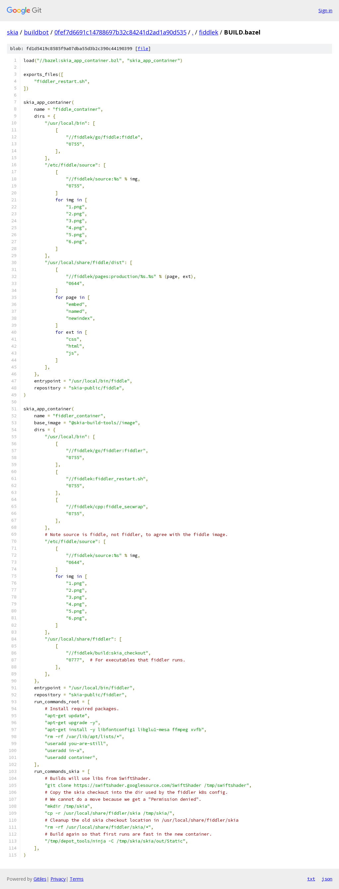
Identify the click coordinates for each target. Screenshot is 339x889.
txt (311, 879)
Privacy (58, 879)
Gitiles (40, 879)
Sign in (325, 10)
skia (12, 32)
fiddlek (208, 32)
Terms (77, 879)
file (143, 48)
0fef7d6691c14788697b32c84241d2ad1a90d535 (120, 32)
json (327, 879)
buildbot (36, 32)
